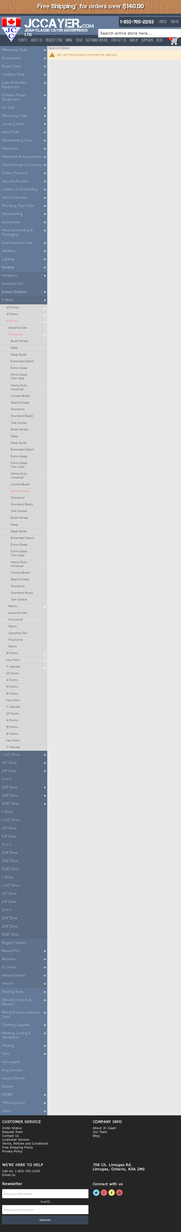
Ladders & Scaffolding (24, 190)
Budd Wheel (19, 341)
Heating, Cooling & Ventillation (24, 1035)
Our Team (100, 1132)
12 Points (26, 308)
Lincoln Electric (13, 1078)
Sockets (24, 267)
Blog (160, 40)
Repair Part (24, 951)
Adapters (24, 276)
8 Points (26, 653)
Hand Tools (24, 132)
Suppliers (147, 40)
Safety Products (24, 173)
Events (22, 40)
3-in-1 (6, 779)
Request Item (54, 40)
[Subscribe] (45, 1219)
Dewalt (7, 1086)
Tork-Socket (19, 423)
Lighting (24, 259)
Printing (24, 1046)
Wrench (24, 984)
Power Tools (24, 66)
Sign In (174, 22)
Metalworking (24, 214)
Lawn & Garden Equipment (24, 85)
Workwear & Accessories (24, 157)
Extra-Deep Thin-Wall (19, 376)
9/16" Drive (24, 804)
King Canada (12, 1070)
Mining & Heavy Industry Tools (24, 1015)
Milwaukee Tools (24, 50)
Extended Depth (22, 361)
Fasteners (24, 149)
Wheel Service (24, 976)
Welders (24, 251)
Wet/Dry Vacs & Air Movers (24, 1002)
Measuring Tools (24, 116)
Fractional (28, 334)
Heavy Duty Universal (19, 387)
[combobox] (139, 33)
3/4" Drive (24, 787)
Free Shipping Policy (17, 1147)
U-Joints (24, 967)
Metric (28, 606)
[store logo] (11, 30)
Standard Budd (22, 416)
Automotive (24, 222)
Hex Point (26, 660)
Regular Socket (14, 943)
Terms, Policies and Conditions (25, 1143)
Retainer (24, 959)
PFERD (24, 1095)
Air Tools (24, 108)
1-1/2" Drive (24, 755)
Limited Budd (20, 396)
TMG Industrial (24, 1103)
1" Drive (24, 300)
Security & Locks (24, 181)
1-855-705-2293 (137, 22)
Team (79, 40)
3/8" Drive (24, 796)
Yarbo (24, 1111)
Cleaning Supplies (24, 1025)
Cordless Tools (24, 75)
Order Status (12, 1128)
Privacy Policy (12, 1151)
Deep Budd (19, 354)
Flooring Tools (24, 992)
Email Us (8, 1175)
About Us (37, 40)
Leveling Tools (24, 124)
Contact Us (118, 40)
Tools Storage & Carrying (24, 165)
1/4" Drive (24, 771)
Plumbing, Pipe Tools (24, 206)
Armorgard (11, 1062)
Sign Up (133, 40)
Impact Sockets (24, 292)
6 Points (26, 321)
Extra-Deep (19, 368)
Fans (24, 1054)
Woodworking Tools (24, 140)
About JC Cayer (104, 1128)
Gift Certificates (24, 198)
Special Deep (20, 402)
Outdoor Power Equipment (24, 97)
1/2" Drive (24, 763)
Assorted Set (12, 284)
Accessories (24, 58)
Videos (163, 22)
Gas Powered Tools (24, 243)
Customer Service (96, 40)
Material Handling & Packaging (24, 232)
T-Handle (26, 667)
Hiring (68, 40)
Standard (17, 409)
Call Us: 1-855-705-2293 (21, 1171)
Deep (14, 348)
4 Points (26, 314)
